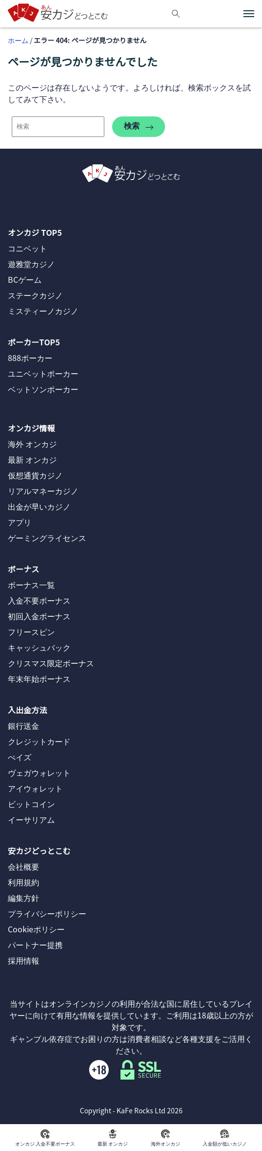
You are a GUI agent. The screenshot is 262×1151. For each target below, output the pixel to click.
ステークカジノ (35, 295)
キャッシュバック (39, 647)
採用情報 (23, 960)
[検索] (176, 14)
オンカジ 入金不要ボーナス (45, 1137)
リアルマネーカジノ (43, 491)
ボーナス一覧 (31, 584)
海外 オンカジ (32, 444)
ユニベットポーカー (43, 373)
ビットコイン (31, 804)
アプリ (19, 522)
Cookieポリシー (36, 929)
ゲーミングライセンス (47, 537)
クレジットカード (39, 741)
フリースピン (31, 631)
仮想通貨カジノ (35, 475)
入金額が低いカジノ (225, 1137)
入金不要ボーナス (39, 600)
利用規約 (23, 882)
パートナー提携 (35, 944)
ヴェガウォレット (39, 772)
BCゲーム (25, 279)
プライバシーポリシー (47, 913)
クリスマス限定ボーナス (51, 663)
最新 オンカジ (112, 1137)
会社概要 (23, 866)
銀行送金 (23, 725)
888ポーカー (30, 357)
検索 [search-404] (138, 126)
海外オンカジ (165, 1137)
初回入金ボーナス (39, 616)
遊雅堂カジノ (31, 264)
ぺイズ (19, 757)
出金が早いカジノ (39, 506)
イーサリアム (31, 819)
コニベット (27, 248)
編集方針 (23, 897)
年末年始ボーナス (39, 678)
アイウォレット (35, 788)
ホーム (18, 40)
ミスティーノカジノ (43, 310)
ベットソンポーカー (43, 389)
